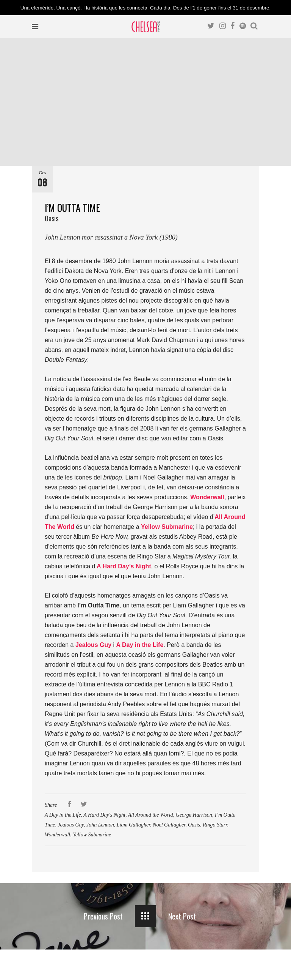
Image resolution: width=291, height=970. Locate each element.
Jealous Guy (71, 825)
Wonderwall (57, 835)
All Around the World (150, 815)
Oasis (194, 825)
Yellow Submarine (92, 835)
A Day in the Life (63, 815)
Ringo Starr (215, 825)
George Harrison (194, 815)
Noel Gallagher (169, 825)
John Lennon (100, 825)
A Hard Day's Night (104, 815)
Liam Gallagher (133, 825)
